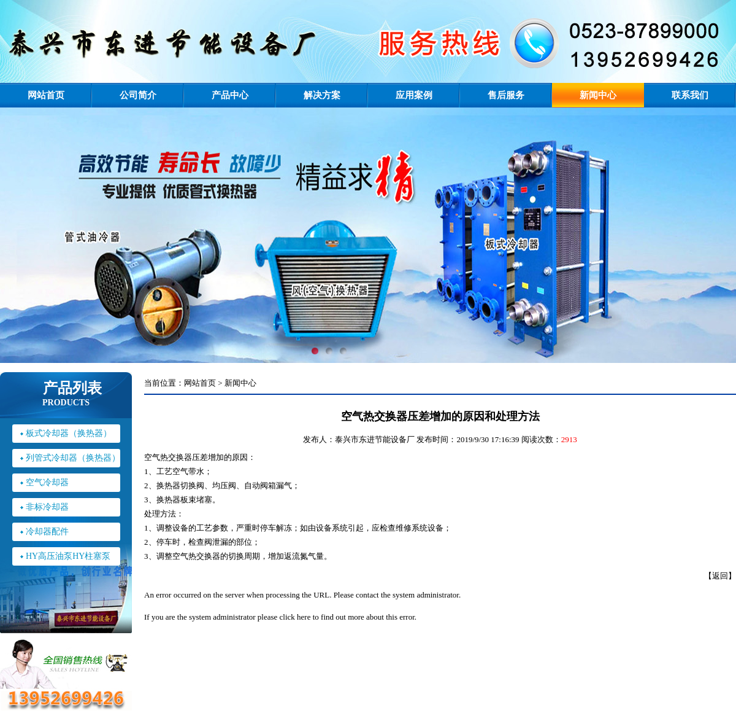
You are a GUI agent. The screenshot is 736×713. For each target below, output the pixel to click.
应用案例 (414, 95)
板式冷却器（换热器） (69, 433)
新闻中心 (598, 95)
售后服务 (506, 95)
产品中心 (230, 95)
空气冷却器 (47, 482)
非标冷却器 (47, 507)
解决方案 (322, 95)
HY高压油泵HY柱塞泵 (68, 556)
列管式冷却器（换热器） (73, 457)
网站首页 (46, 95)
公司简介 (138, 95)
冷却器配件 (47, 531)
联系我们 (690, 95)
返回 (720, 575)
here (303, 616)
